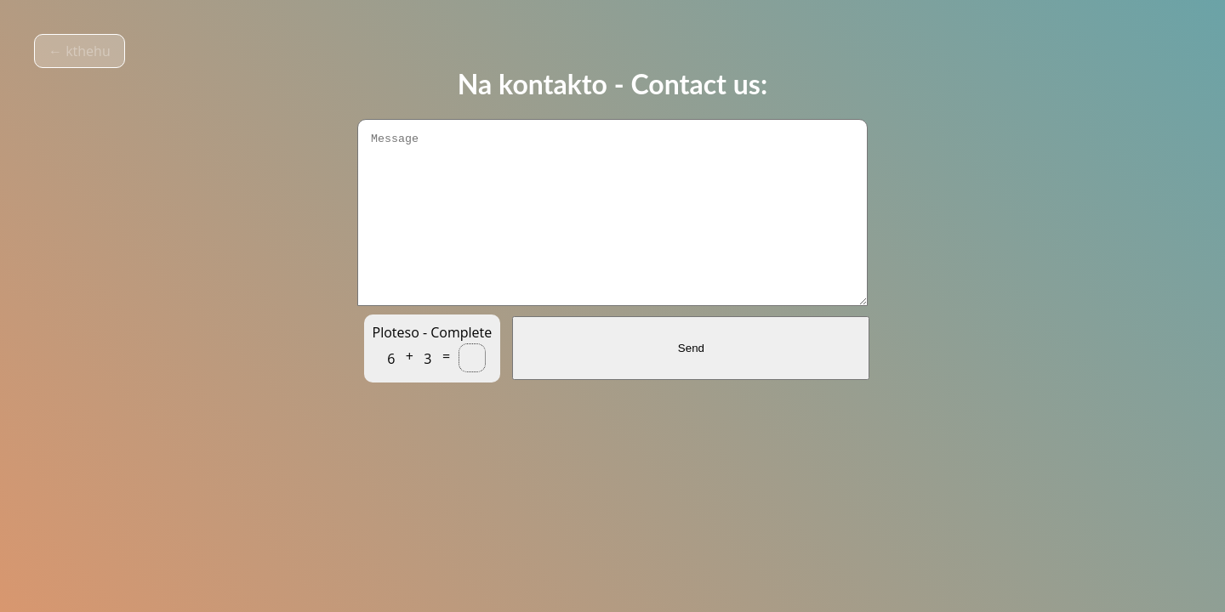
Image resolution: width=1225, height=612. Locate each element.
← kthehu (79, 51)
